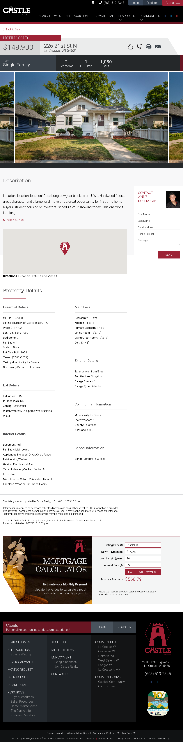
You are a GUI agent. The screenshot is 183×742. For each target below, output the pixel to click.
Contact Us (60, 674)
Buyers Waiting (21, 654)
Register (152, 3)
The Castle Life (21, 710)
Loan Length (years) (112, 558)
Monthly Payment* (112, 579)
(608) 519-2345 (111, 2)
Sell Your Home (78, 16)
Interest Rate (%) (113, 565)
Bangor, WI (105, 665)
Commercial (104, 16)
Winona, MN (99, 733)
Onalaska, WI (107, 651)
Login (135, 3)
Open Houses (18, 677)
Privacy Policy (123, 738)
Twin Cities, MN (129, 733)
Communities (150, 16)
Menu (173, 3)
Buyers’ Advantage (22, 662)
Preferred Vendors (23, 715)
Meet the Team (63, 650)
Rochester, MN (113, 733)
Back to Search (14, 29)
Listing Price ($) (114, 545)
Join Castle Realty (66, 666)
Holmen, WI (106, 656)
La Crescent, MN (109, 669)
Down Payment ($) (112, 551)
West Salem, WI (108, 660)
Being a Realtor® (65, 662)
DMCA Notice (139, 738)
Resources (126, 16)
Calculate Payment (143, 572)
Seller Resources (22, 701)
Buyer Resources (22, 697)
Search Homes (50, 16)
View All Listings (105, 738)
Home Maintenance (24, 706)
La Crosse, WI (107, 647)
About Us (58, 642)
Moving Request (20, 669)
